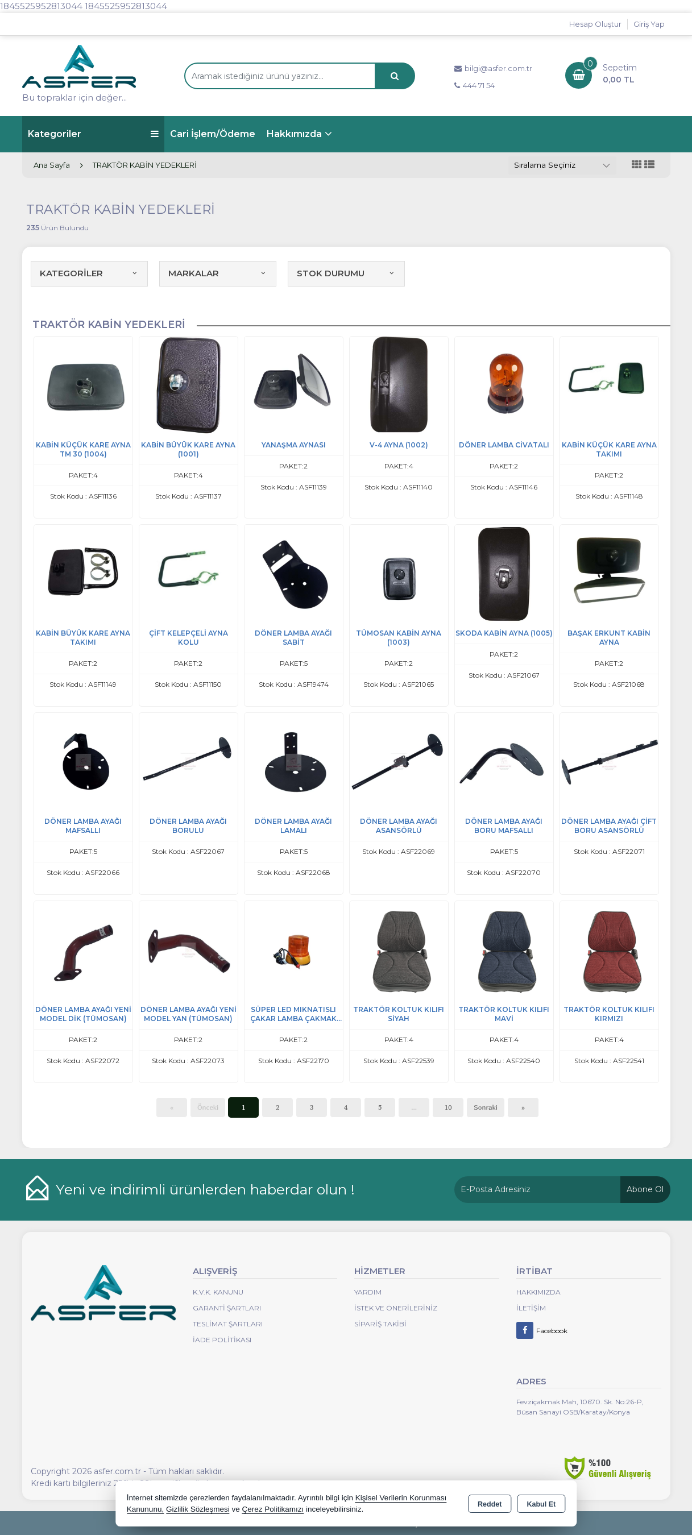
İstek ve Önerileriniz (395, 1308)
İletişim (531, 1308)
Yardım (368, 1292)
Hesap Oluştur (595, 23)
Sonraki (486, 1107)
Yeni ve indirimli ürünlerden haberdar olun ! (205, 1189)
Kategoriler (93, 133)
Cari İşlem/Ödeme (212, 133)
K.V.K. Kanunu (218, 1292)
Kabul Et (541, 1504)
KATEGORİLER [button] (89, 273)
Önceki (207, 1107)
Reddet (490, 1504)
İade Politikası (222, 1339)
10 (448, 1107)
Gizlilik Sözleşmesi (198, 1509)
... (414, 1107)
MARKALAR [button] (217, 273)
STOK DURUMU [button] (346, 273)
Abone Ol (645, 1189)
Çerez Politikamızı (273, 1509)
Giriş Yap (649, 23)
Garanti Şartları (227, 1308)
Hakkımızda (294, 133)
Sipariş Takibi (380, 1324)
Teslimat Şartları (228, 1324)
